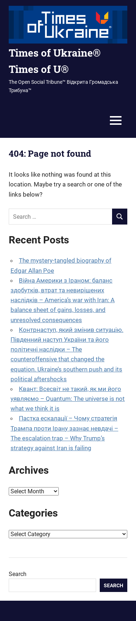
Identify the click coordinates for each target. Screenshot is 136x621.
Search (17, 574)
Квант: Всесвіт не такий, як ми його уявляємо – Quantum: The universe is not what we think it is (68, 398)
